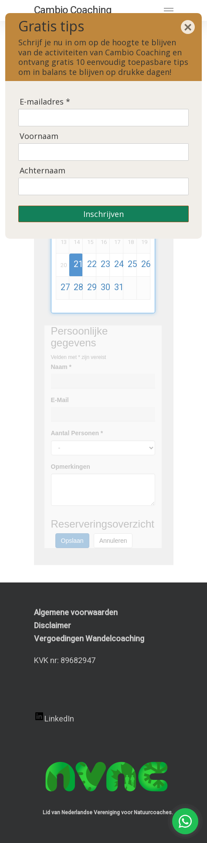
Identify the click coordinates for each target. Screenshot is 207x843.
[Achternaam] (103, 186)
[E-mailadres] (103, 117)
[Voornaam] (103, 152)
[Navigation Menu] (168, 10)
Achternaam (42, 171)
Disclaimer (52, 626)
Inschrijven (103, 214)
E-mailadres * (45, 102)
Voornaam (39, 136)
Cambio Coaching (73, 10)
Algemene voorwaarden (76, 613)
